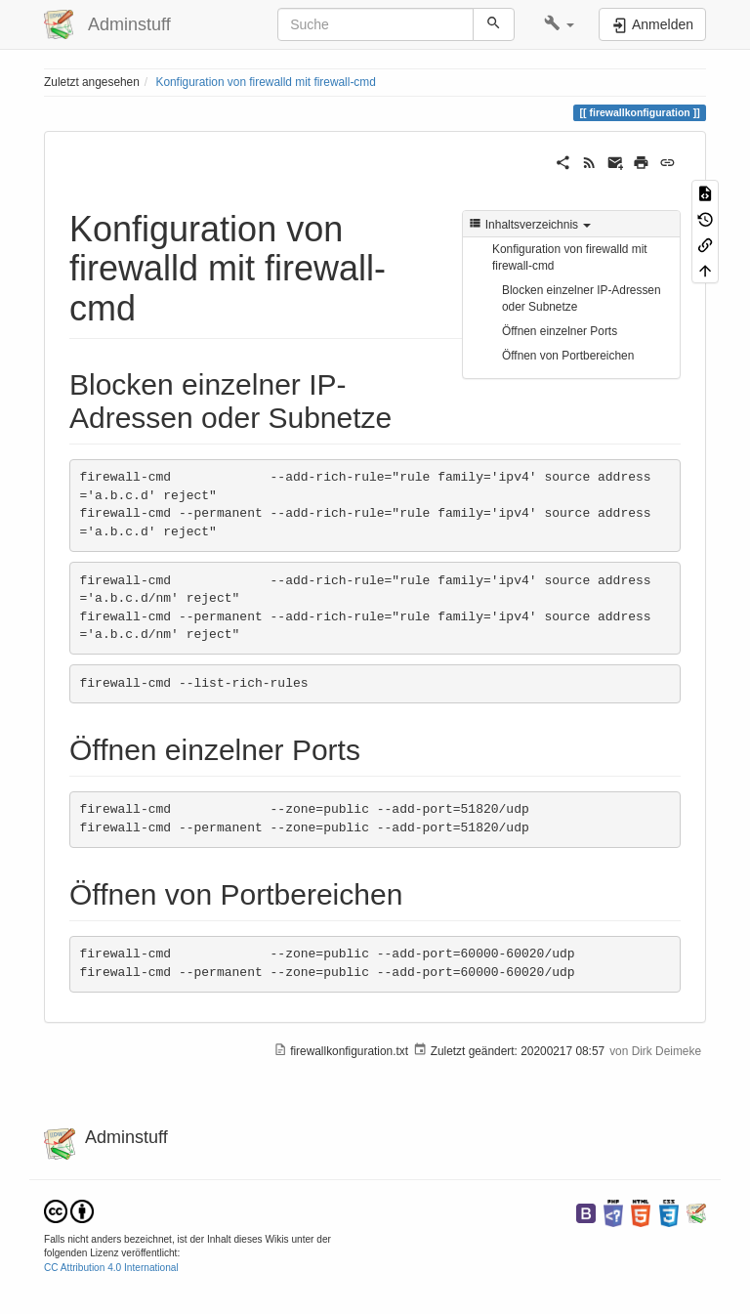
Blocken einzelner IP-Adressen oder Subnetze (581, 298)
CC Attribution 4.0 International (111, 1267)
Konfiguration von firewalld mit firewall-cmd (265, 82)
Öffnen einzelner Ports (559, 331)
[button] (559, 24)
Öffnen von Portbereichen (568, 355)
